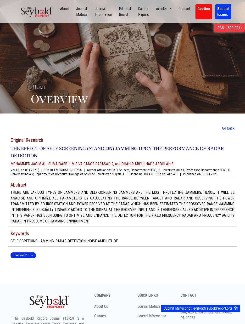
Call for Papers (143, 11)
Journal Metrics (82, 11)
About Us (101, 306)
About (64, 8)
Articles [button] (162, 8)
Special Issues (223, 11)
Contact (184, 8)
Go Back (228, 128)
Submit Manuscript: (198, 308)
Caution (203, 8)
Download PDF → (23, 255)
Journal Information (103, 11)
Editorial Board (125, 11)
